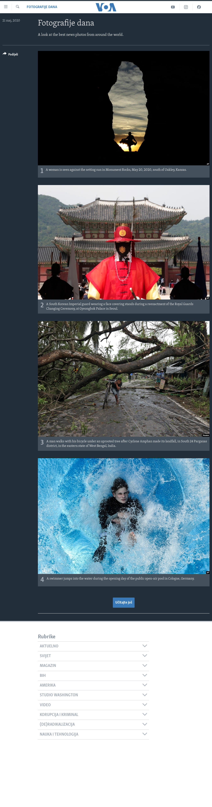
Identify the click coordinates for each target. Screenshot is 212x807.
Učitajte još (123, 603)
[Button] (10, 55)
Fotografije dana (42, 7)
